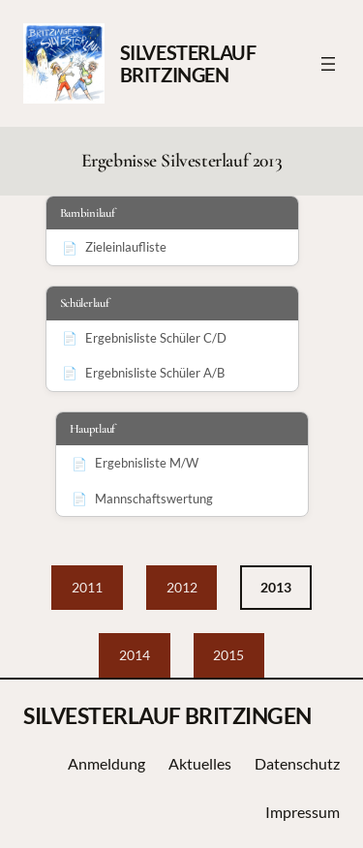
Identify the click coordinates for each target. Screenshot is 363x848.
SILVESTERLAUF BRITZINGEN (188, 63)
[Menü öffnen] (328, 64)
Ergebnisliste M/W (146, 462)
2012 (181, 587)
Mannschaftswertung (154, 498)
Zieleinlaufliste (125, 247)
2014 (134, 655)
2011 (87, 587)
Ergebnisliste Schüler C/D (156, 338)
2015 (228, 655)
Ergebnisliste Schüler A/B (155, 372)
